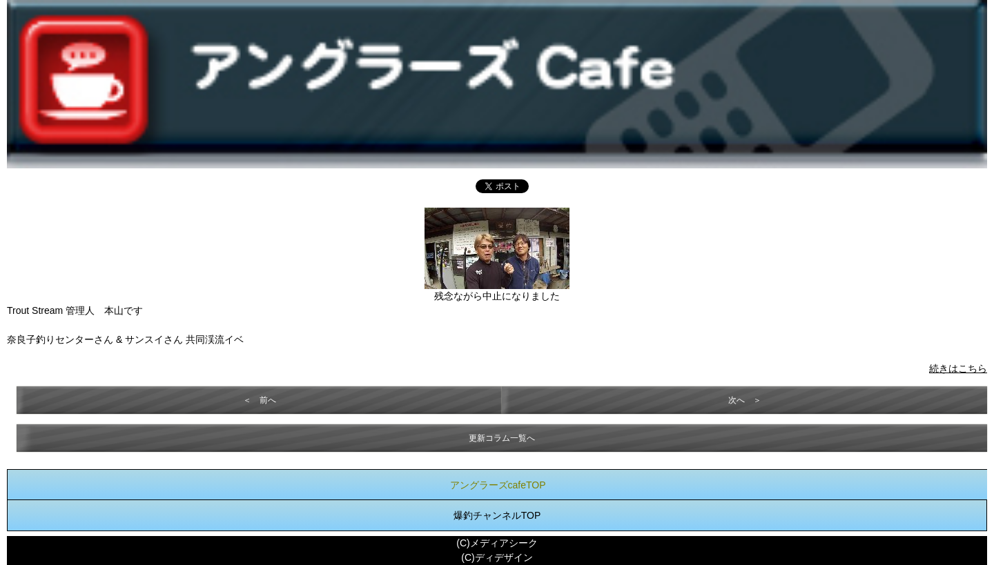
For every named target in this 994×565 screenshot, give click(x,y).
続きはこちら (958, 368)
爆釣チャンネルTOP (497, 515)
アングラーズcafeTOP (498, 484)
